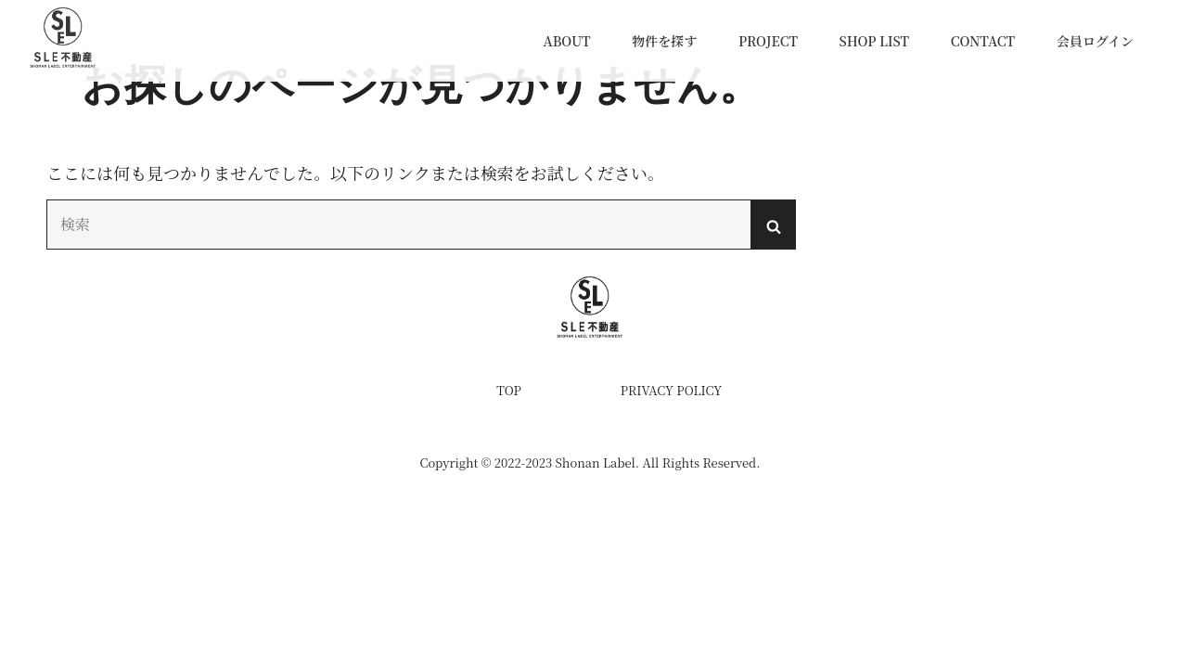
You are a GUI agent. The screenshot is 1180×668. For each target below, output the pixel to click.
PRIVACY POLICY (671, 390)
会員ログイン (1095, 41)
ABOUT (566, 41)
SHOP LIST (874, 41)
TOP (508, 390)
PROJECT (768, 41)
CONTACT (983, 41)
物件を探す (664, 41)
